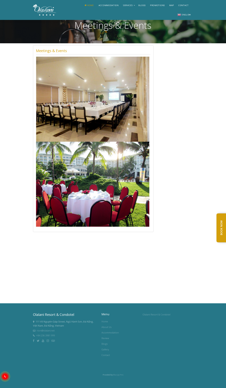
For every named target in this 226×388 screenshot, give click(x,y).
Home (89, 5)
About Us (106, 327)
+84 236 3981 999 (45, 335)
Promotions (157, 5)
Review (105, 338)
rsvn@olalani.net (46, 330)
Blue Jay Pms (118, 375)
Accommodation (109, 5)
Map (171, 5)
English (184, 14)
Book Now (221, 227)
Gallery (105, 349)
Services (128, 5)
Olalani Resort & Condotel (156, 314)
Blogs (142, 5)
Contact (183, 5)
